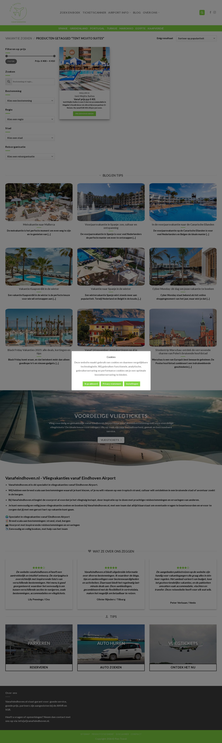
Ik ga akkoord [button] (91, 384)
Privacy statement (112, 384)
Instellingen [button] (132, 384)
